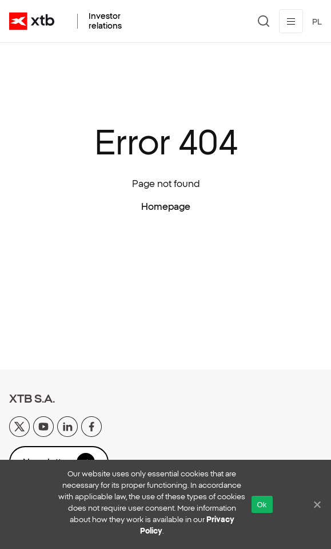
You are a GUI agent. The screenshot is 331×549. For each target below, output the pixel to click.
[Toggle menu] (291, 21)
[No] (316, 504)
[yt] (43, 425)
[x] (19, 425)
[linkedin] (67, 425)
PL (317, 21)
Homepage (165, 206)
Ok (262, 504)
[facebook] (91, 425)
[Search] (264, 21)
